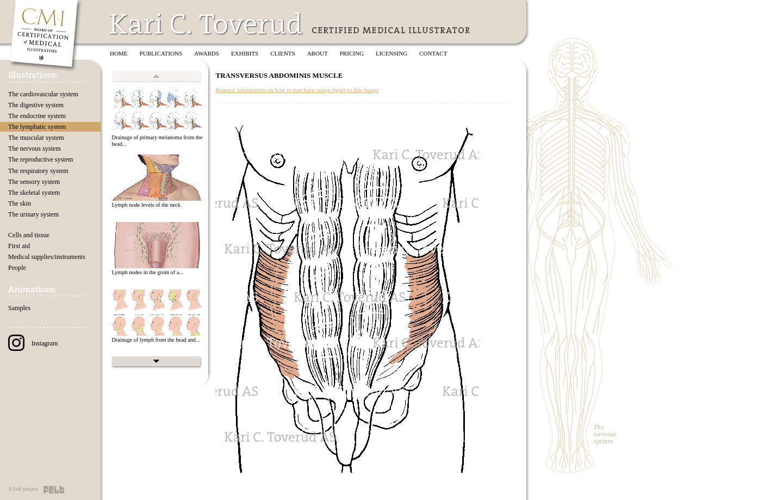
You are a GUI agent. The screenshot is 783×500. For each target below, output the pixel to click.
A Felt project (23, 489)
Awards (206, 53)
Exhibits (244, 53)
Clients (282, 53)
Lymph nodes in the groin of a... (147, 272)
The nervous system (34, 148)
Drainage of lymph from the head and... (155, 340)
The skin (19, 203)
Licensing (391, 53)
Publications (161, 53)
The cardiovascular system (43, 94)
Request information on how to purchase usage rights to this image (296, 90)
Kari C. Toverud (206, 24)
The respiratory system (38, 171)
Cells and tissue (28, 235)
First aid (19, 246)
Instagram (33, 343)
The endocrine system (37, 116)
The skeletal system (34, 192)
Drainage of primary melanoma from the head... (156, 140)
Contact (433, 53)
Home (119, 53)
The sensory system (34, 182)
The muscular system (36, 137)
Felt (54, 489)
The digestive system (36, 105)
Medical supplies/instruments (46, 257)
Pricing (352, 53)
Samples (19, 308)
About (317, 53)
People (17, 267)
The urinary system (33, 214)
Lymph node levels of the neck (145, 205)
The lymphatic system (37, 127)
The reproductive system (40, 159)
